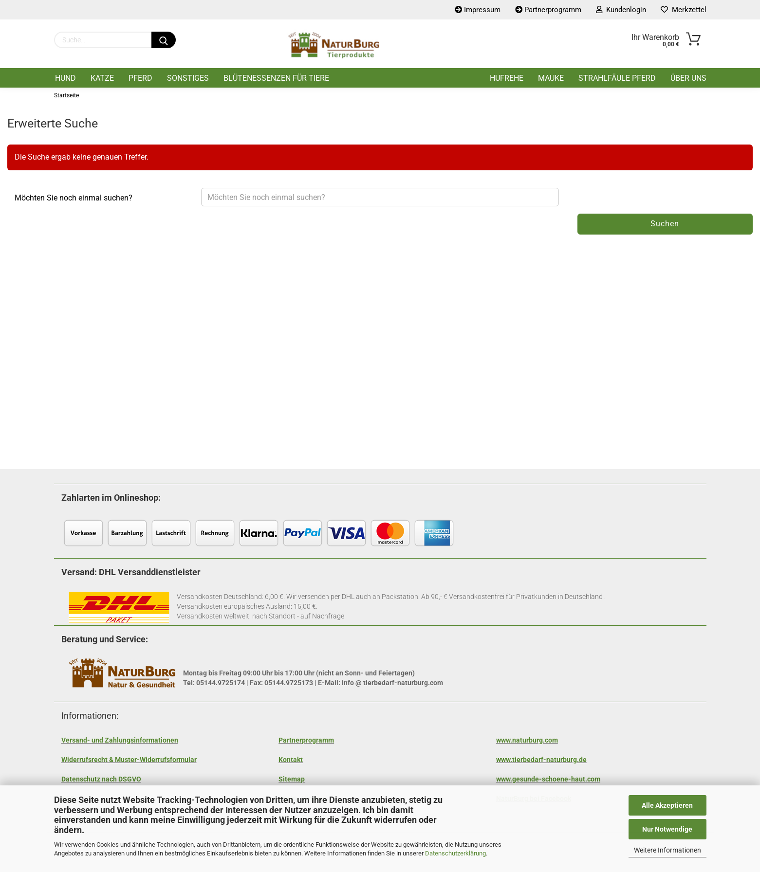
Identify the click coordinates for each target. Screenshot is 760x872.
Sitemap (291, 779)
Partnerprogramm (306, 740)
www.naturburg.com (527, 740)
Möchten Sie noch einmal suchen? (73, 197)
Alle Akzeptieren (667, 805)
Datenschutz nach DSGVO (101, 779)
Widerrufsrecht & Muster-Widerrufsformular (129, 759)
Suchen (664, 223)
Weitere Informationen (667, 850)
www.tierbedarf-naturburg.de (541, 759)
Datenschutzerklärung (455, 853)
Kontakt (290, 759)
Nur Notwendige (667, 829)
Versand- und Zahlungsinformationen (119, 740)
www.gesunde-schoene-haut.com (548, 779)
